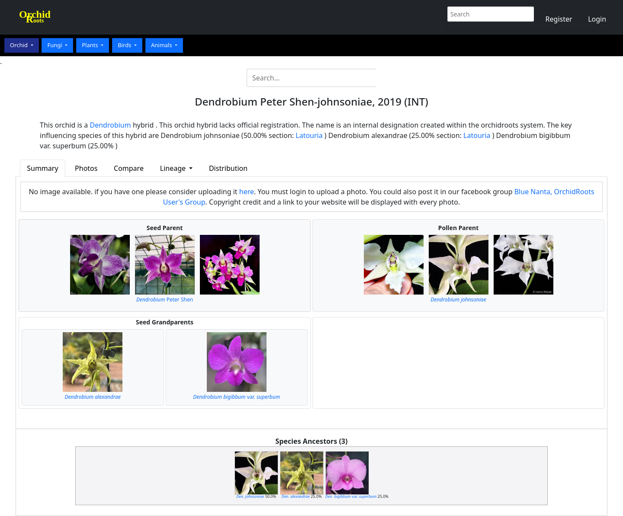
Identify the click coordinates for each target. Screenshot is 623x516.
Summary (42, 168)
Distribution (228, 168)
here (246, 191)
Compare (129, 168)
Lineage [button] (173, 168)
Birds (125, 45)
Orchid (19, 45)
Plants (91, 45)
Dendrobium (110, 125)
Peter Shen (164, 299)
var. (236, 397)
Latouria (308, 135)
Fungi (55, 45)
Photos (86, 168)
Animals (162, 45)
